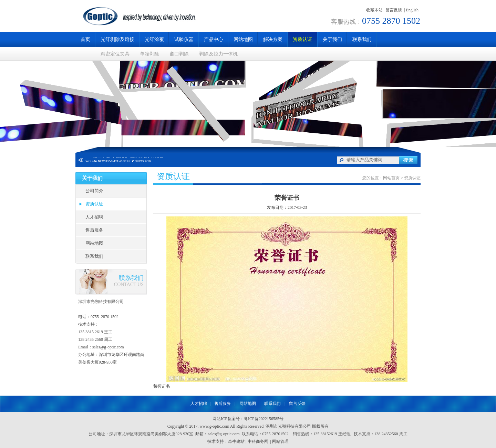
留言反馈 (393, 10)
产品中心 (213, 39)
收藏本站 (374, 10)
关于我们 (332, 39)
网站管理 (280, 441)
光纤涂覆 (154, 39)
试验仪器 (184, 39)
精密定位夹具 (115, 54)
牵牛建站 (236, 441)
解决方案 (272, 39)
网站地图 (243, 39)
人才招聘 (94, 217)
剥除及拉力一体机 (218, 54)
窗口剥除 (179, 54)
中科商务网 (258, 441)
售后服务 (94, 230)
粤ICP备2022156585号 (263, 418)
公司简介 (94, 190)
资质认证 (302, 39)
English (412, 10)
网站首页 (391, 177)
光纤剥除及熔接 (117, 39)
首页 (85, 39)
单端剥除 (149, 54)
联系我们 (362, 39)
